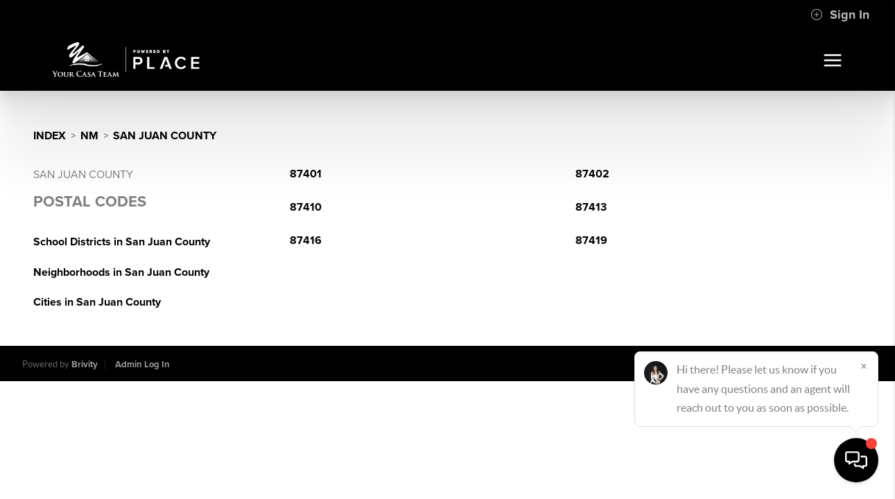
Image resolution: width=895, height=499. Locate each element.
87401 (306, 174)
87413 (591, 207)
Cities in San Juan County (97, 302)
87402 (592, 174)
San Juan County (164, 136)
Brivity (84, 364)
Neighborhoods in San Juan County (121, 272)
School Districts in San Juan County (121, 242)
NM (89, 136)
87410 (306, 207)
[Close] (863, 365)
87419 (591, 240)
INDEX (49, 136)
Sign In (839, 14)
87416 (306, 240)
